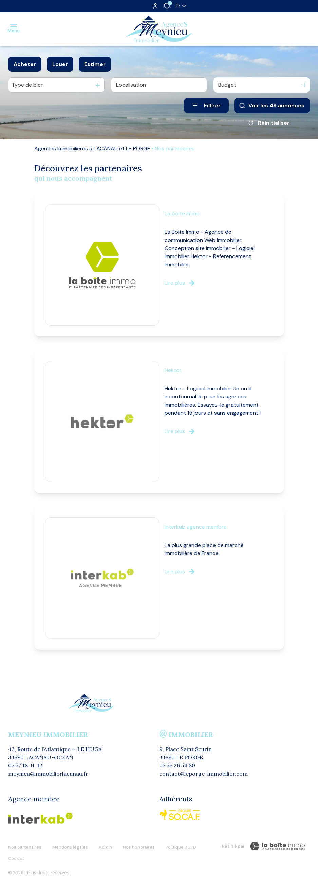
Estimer (95, 64)
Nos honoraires (139, 845)
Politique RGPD (181, 845)
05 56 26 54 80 (177, 765)
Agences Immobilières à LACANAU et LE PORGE (92, 148)
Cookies (16, 852)
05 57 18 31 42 (25, 765)
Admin (105, 845)
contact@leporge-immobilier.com (203, 773)
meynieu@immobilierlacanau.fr (48, 773)
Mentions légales (70, 845)
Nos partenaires (24, 845)
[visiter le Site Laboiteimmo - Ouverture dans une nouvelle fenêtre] (277, 846)
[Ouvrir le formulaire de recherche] (206, 105)
